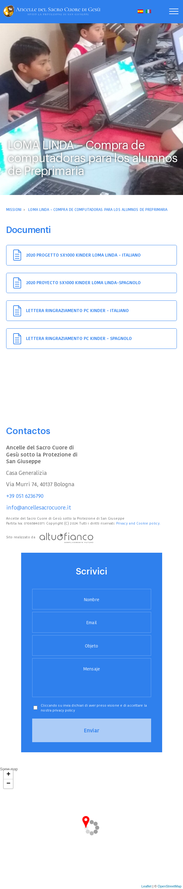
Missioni (13, 209)
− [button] (8, 783)
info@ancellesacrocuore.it (38, 507)
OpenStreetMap (169, 886)
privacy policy (63, 710)
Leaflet (146, 886)
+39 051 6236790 (25, 496)
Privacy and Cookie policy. (138, 523)
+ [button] (8, 774)
